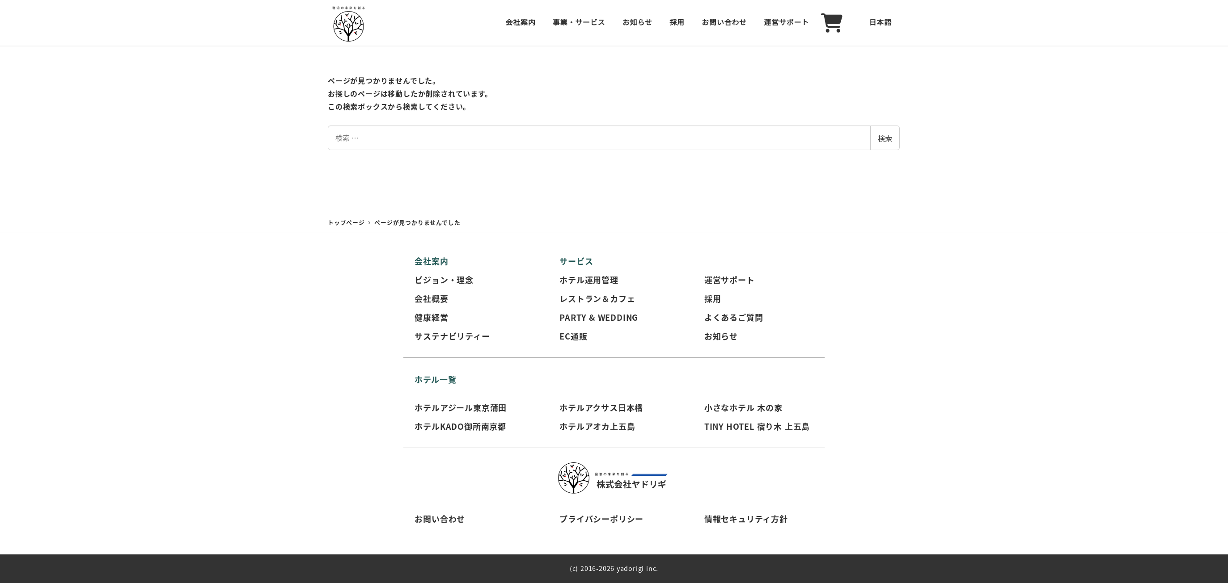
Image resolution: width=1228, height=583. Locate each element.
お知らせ (721, 336)
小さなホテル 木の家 (743, 407)
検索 (885, 138)
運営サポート (729, 279)
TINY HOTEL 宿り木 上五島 (757, 426)
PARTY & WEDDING (598, 317)
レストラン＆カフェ (597, 298)
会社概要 (431, 298)
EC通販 (573, 336)
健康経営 (431, 317)
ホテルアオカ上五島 (597, 426)
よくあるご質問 (733, 317)
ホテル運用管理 (588, 279)
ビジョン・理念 (444, 279)
